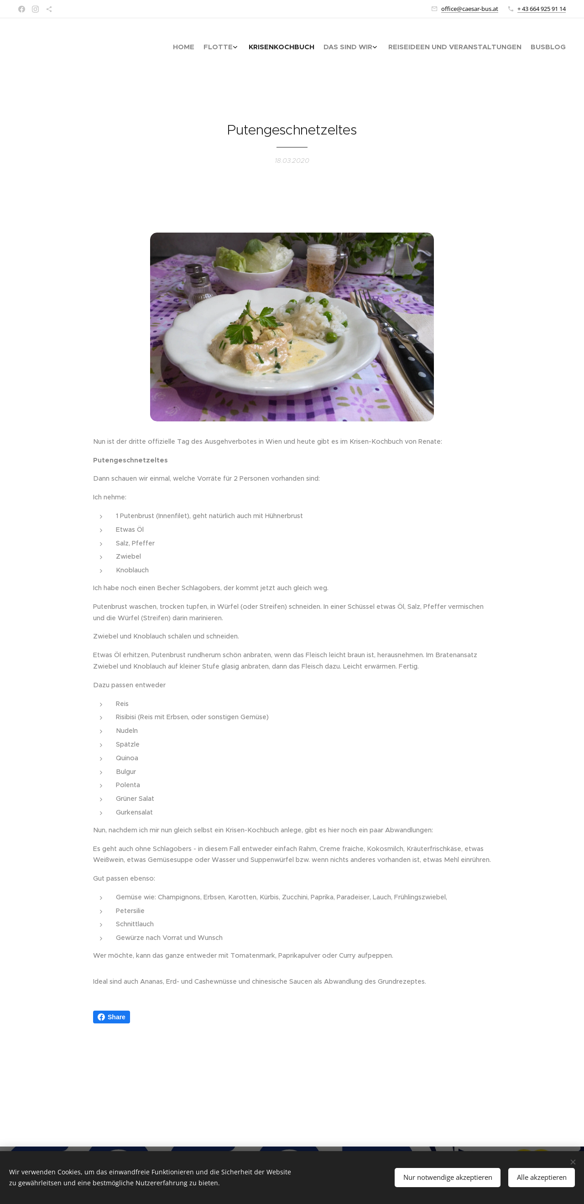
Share (111, 1017)
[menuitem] (507, 47)
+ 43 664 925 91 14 (541, 9)
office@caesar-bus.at (469, 9)
